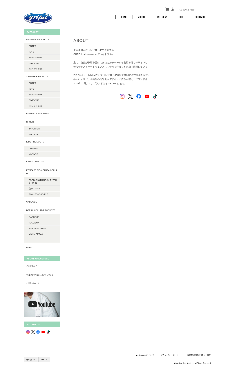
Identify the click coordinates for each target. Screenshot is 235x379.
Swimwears (35, 57)
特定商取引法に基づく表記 (39, 274)
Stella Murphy (37, 228)
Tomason (34, 222)
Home (124, 17)
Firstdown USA (35, 161)
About (141, 17)
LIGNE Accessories (37, 113)
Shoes (30, 122)
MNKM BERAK (36, 234)
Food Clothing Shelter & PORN (43, 181)
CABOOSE (31, 202)
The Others (35, 69)
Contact (200, 17)
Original (34, 148)
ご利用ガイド (32, 266)
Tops (32, 51)
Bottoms (34, 63)
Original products (37, 39)
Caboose (34, 217)
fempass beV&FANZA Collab (41, 172)
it (29, 240)
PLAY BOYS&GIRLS (38, 194)
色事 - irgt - (35, 188)
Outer (32, 46)
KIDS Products (35, 141)
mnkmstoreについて (145, 355)
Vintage (33, 134)
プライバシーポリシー (170, 355)
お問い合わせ (32, 283)
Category (162, 17)
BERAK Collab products (40, 210)
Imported (34, 128)
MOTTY (30, 247)
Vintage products (37, 76)
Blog (181, 17)
